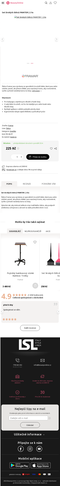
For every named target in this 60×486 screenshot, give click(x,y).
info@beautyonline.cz (42, 365)
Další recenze (30, 328)
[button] (28, 63)
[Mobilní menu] (3, 2)
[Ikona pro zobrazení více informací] (50, 418)
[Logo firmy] (14, 3)
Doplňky (13, 131)
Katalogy (13, 137)
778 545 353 (17, 365)
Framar (10, 125)
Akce (48, 231)
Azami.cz (44, 483)
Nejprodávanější (33, 231)
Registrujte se (11, 170)
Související (15, 231)
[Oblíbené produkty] (56, 3)
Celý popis (36, 91)
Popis (9, 183)
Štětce (8, 128)
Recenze (27, 183)
